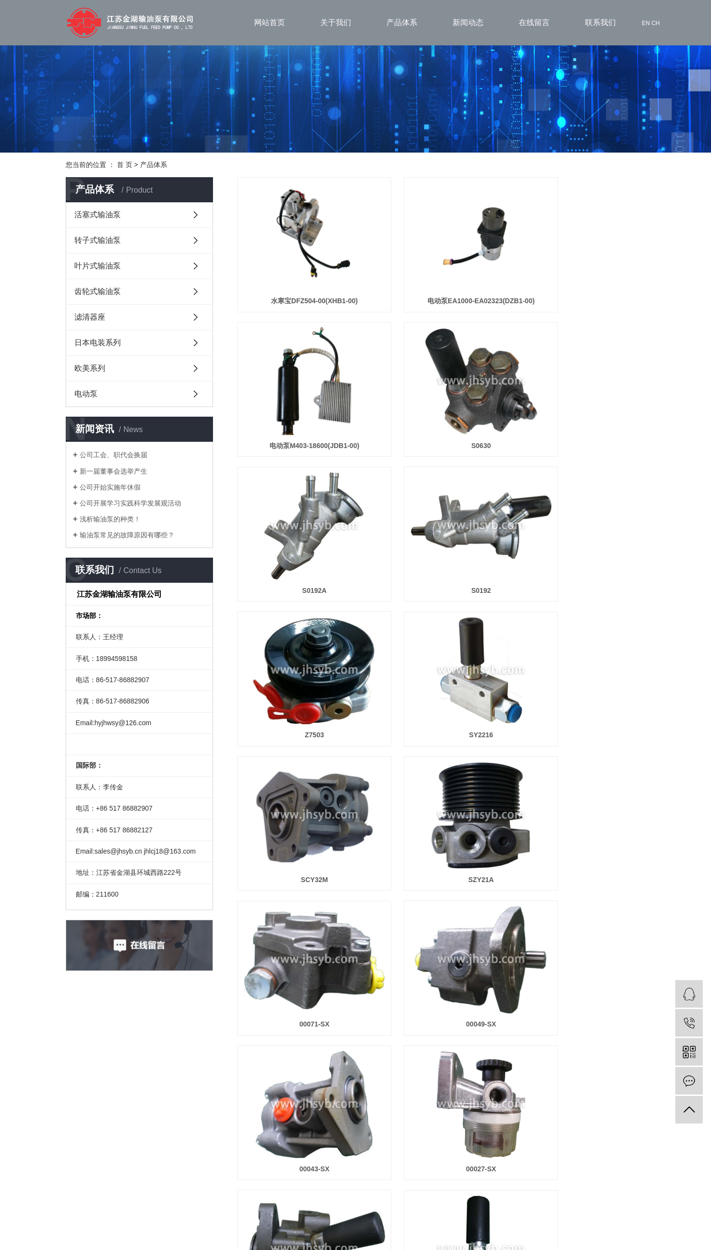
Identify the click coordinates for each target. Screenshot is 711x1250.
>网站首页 (81, 1172)
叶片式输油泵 (97, 266)
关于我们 (335, 22)
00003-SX (301, 1050)
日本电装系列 (97, 342)
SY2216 (441, 530)
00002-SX (441, 1050)
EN (646, 23)
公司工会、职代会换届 (113, 455)
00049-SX (581, 655)
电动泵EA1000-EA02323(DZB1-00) (441, 281)
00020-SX (301, 905)
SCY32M (581, 530)
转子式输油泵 (97, 240)
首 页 (124, 165)
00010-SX (441, 905)
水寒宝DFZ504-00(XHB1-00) (301, 281)
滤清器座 (89, 317)
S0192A (441, 406)
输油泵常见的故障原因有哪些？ (127, 535)
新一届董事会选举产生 (113, 471)
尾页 (503, 1087)
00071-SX (441, 655)
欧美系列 (89, 368)
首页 (338, 1087)
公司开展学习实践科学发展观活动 (130, 503)
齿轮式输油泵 (97, 291)
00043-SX (301, 780)
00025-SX (581, 780)
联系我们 (600, 22)
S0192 (581, 406)
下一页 (473, 1087)
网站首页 (269, 22)
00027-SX (441, 780)
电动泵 (86, 394)
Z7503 (301, 530)
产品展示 (83, 1186)
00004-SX (581, 905)
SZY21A (301, 655)
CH (656, 23)
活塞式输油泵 (97, 215)
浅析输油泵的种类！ (110, 519)
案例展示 (83, 1201)
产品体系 (401, 22)
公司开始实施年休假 (110, 487)
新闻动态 (468, 22)
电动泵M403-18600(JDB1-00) (581, 281)
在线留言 (534, 22)
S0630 (301, 406)
